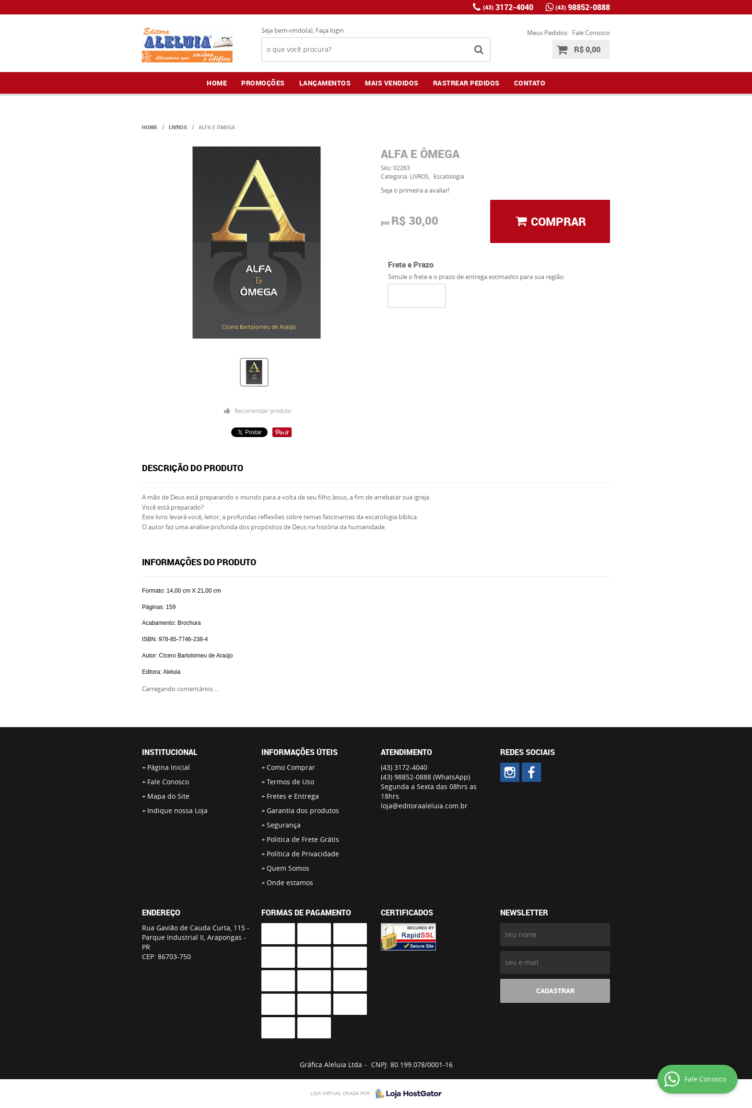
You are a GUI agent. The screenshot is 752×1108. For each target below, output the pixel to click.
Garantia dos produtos (303, 810)
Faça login (330, 30)
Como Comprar (291, 767)
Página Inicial (168, 767)
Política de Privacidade (303, 853)
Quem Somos (288, 868)
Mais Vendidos (392, 82)
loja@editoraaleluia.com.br (424, 805)
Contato (530, 82)
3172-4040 (508, 7)
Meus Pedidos (547, 32)
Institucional (170, 752)
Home (217, 82)
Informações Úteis (299, 752)
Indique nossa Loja (177, 810)
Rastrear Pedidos (466, 82)
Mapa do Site (168, 796)
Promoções (263, 82)
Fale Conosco (591, 32)
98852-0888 (582, 7)
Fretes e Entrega (293, 796)
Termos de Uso (290, 781)
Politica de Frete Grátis (303, 839)
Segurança (284, 824)
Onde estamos (290, 882)
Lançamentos (325, 82)
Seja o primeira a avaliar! (415, 190)
